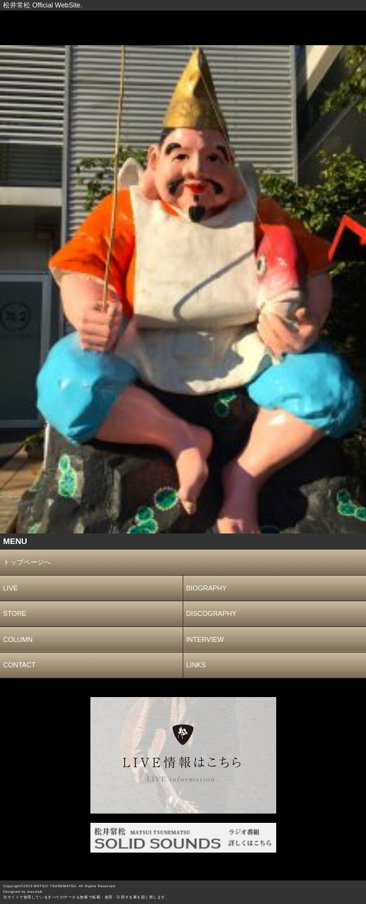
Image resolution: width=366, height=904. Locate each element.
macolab (35, 891)
